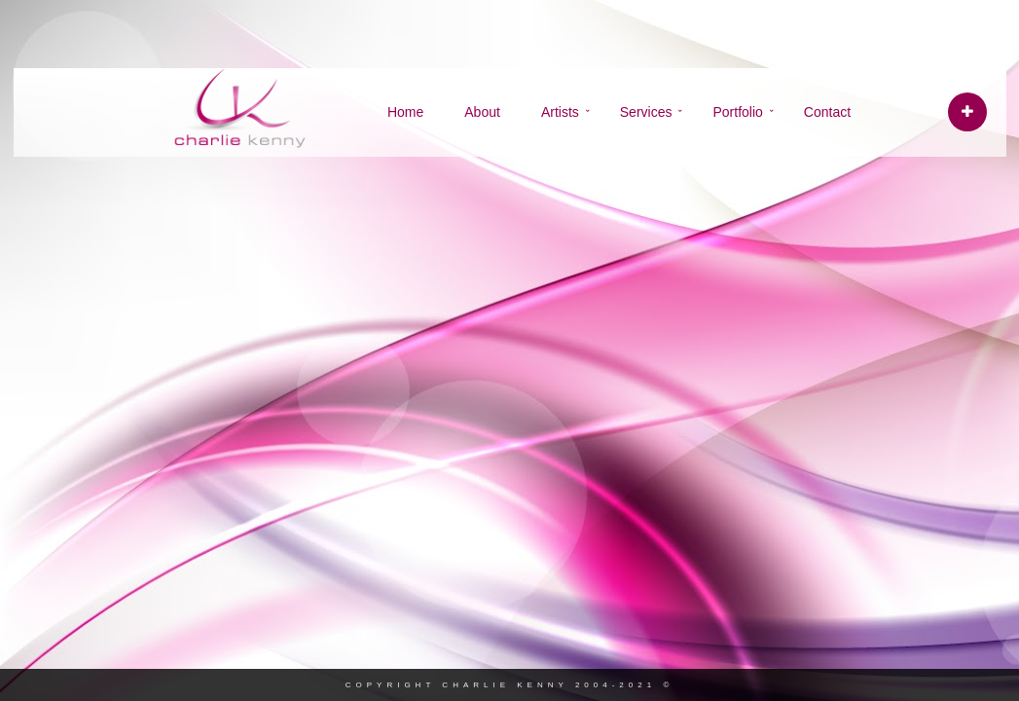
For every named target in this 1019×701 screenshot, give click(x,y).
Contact (827, 112)
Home (405, 112)
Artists (560, 112)
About (482, 112)
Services (646, 112)
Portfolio (737, 112)
